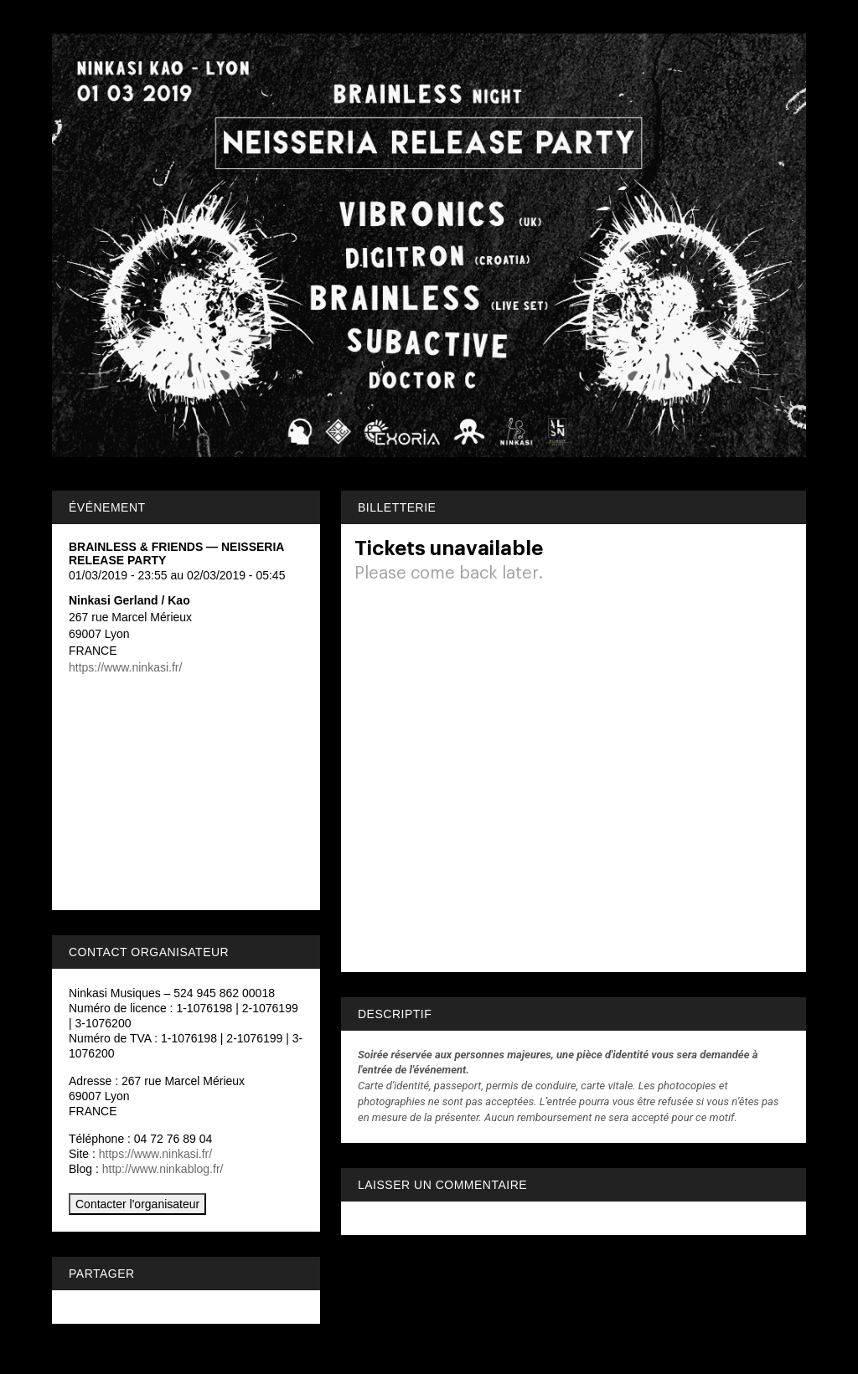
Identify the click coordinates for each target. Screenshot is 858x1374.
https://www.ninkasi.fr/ (125, 667)
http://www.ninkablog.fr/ (163, 1169)
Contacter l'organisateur (137, 1204)
